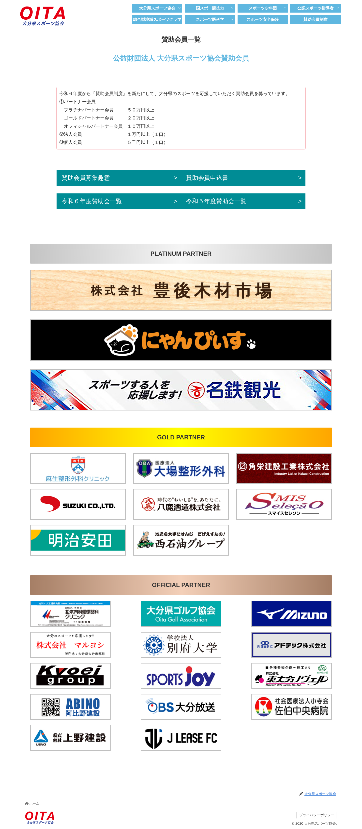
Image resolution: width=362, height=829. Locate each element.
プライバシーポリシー (316, 815)
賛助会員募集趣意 (86, 178)
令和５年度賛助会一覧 (219, 201)
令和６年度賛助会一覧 (92, 201)
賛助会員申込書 (210, 178)
